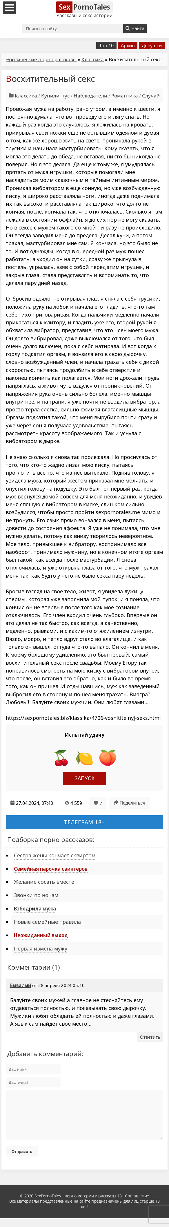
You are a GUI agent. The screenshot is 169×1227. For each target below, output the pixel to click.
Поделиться (129, 802)
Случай (151, 95)
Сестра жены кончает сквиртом (54, 855)
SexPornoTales (47, 1204)
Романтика (124, 95)
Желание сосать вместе (44, 881)
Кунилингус (55, 95)
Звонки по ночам (36, 895)
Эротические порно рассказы (41, 59)
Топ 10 (106, 45)
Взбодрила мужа (35, 908)
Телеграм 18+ (84, 822)
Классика (92, 59)
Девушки (152, 45)
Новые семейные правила (47, 921)
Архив (128, 45)
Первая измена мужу (40, 948)
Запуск (84, 778)
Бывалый (20, 985)
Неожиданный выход (41, 935)
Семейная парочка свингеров (51, 868)
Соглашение (137, 1204)
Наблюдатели (90, 95)
